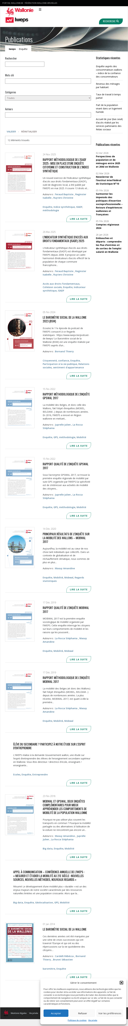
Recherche (110, 21)
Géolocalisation (44, 902)
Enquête (47, 206)
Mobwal (68, 577)
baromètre (49, 968)
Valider (11, 131)
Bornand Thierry (64, 351)
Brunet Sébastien (63, 959)
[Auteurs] (48, 114)
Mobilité (81, 437)
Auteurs (9, 109)
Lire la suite (79, 218)
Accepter (56, 1013)
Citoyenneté (50, 360)
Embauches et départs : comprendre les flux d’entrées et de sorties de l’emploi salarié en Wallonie (109, 245)
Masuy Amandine (65, 568)
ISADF (79, 206)
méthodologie (51, 210)
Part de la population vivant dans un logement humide (109, 108)
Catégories (10, 92)
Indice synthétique (64, 206)
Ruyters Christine (63, 197)
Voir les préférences (109, 1013)
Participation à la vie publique (60, 364)
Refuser (82, 1013)
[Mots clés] (48, 81)
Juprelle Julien (63, 424)
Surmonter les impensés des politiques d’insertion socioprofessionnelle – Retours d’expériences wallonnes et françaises (109, 204)
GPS (56, 437)
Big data (48, 848)
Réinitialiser (29, 131)
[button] (121, 982)
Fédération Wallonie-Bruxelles (41, 3)
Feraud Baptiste (64, 194)
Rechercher (11, 58)
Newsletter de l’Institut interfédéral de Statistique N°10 (108, 180)
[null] (24, 64)
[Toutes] (48, 98)
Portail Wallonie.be (12, 3)
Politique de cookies (77, 1020)
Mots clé (9, 75)
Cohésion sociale (52, 287)
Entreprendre (40, 774)
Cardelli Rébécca (64, 956)
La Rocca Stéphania (66, 638)
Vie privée (92, 1020)
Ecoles (16, 774)
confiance (63, 360)
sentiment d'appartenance (68, 367)
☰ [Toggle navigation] (40, 9)
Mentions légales (19, 1013)
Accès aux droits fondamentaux (61, 283)
